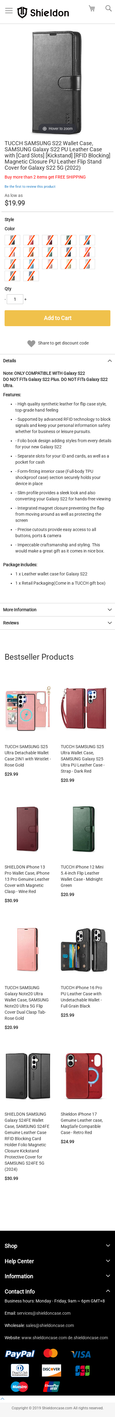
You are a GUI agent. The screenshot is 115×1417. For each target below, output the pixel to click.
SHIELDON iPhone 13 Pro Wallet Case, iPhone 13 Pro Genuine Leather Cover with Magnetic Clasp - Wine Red (27, 879)
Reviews (11, 622)
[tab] (57, 360)
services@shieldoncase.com (44, 1313)
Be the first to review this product (30, 187)
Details (9, 360)
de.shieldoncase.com (88, 1337)
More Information (19, 609)
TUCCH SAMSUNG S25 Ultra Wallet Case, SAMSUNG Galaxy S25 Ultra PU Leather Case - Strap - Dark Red (83, 759)
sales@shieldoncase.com (50, 1325)
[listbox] (57, 259)
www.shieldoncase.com (44, 1337)
